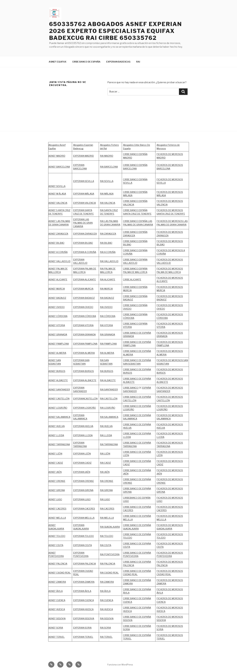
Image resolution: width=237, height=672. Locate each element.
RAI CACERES (107, 508)
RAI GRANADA (107, 334)
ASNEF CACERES (57, 508)
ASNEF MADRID (56, 155)
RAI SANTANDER (109, 389)
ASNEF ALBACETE (58, 380)
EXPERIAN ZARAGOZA (85, 233)
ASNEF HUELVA (56, 426)
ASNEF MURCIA (56, 288)
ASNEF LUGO (55, 499)
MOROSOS (177, 323)
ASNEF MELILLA (57, 517)
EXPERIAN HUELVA (83, 426)
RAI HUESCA (106, 609)
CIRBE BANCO (131, 387)
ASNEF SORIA (55, 627)
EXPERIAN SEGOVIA (83, 618)
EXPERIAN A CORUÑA (84, 252)
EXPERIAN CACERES (84, 508)
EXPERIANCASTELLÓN (85, 398)
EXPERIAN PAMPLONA (85, 343)
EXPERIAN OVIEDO (83, 307)
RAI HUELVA (106, 426)
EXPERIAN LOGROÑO (84, 407)
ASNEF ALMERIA (57, 353)
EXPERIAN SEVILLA (83, 181)
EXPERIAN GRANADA (84, 334)
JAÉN (125, 473)
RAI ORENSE (106, 481)
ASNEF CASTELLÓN (58, 398)
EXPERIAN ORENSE (83, 481)
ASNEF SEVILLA (56, 186)
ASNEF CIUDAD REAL (59, 572)
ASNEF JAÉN (55, 472)
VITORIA (161, 327)
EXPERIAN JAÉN (81, 472)
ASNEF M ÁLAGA (57, 193)
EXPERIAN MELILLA (83, 517)
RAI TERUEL (106, 637)
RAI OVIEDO (106, 307)
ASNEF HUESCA (56, 609)
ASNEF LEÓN (55, 453)
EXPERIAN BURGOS (83, 371)
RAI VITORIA (106, 325)
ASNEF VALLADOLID (59, 261)
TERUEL (127, 638)
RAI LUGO (105, 499)
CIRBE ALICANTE (132, 279)
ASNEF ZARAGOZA (58, 233)
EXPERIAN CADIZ (82, 462)
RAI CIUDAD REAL (109, 572)
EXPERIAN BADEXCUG (118, 61)
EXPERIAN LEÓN (82, 453)
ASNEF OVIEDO (56, 307)
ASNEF (52, 343)
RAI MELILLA (107, 517)
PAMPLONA (62, 343)
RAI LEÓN (105, 453)
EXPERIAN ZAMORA (83, 582)
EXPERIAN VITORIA (83, 325)
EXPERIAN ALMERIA (84, 353)
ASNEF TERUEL (56, 637)
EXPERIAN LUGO (82, 499)
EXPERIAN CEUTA (82, 545)
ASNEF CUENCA (56, 600)
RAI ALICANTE (107, 279)
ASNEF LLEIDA (56, 435)
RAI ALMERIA (107, 353)
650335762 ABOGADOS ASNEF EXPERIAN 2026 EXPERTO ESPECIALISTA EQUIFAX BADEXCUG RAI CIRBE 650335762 (115, 31)
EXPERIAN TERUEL (83, 637)
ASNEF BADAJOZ (57, 298)
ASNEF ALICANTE (57, 279)
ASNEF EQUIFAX (57, 61)
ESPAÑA (146, 470)
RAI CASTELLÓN (108, 398)
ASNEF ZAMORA (57, 582)
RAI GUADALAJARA (110, 526)
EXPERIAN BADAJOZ (84, 298)
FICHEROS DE (164, 323)
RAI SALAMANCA (109, 417)
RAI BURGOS (106, 371)
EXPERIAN (78, 259)
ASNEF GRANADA (57, 334)
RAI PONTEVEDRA (109, 554)
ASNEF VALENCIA (57, 203)
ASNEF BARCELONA (59, 166)
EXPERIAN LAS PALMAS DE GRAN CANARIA (83, 223)
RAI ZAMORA (107, 582)
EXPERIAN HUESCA (83, 609)
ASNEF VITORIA (56, 325)
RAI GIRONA (106, 490)
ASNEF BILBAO (56, 243)
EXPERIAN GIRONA (83, 490)
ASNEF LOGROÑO (57, 407)
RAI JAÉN (105, 472)
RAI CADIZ (105, 462)
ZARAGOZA (110, 233)
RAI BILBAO (106, 243)
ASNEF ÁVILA (55, 591)
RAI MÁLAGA (107, 193)
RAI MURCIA (106, 288)
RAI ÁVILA (105, 591)
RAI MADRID (106, 155)
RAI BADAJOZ (107, 298)
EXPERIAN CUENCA (83, 600)
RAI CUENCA (106, 600)
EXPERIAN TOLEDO (83, 536)
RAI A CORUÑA (108, 252)
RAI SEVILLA (106, 181)
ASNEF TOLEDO (56, 536)
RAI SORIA (105, 627)
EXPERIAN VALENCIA (84, 203)
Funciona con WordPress (120, 664)
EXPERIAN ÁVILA (82, 591)
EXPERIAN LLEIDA (83, 435)
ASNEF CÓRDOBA (57, 316)
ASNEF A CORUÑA (58, 252)
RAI (138, 61)
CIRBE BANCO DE (132, 470)
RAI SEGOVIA (107, 618)
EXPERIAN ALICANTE (84, 279)
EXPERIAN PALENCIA (84, 563)
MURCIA (89, 288)
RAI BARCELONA (109, 166)
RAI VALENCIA (107, 203)
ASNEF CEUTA (55, 545)
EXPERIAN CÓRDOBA (84, 316)
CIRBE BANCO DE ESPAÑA (86, 61)
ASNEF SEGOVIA (57, 618)
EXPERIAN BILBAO (83, 243)
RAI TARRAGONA (109, 444)
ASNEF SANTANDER (59, 389)
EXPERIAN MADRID (83, 155)
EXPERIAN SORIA (82, 627)
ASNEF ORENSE (56, 481)
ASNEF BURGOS (56, 371)
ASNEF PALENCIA (57, 563)
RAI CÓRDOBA (107, 316)
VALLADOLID (80, 263)
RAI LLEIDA (106, 435)
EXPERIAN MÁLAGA (83, 193)
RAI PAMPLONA (108, 343)
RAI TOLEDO (106, 536)
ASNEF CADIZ (55, 462)
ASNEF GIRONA (56, 490)
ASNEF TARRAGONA (59, 444)
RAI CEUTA (105, 545)
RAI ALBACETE (108, 380)
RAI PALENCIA (107, 563)
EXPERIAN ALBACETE (84, 380)
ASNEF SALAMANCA (59, 417)
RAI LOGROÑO (107, 407)
